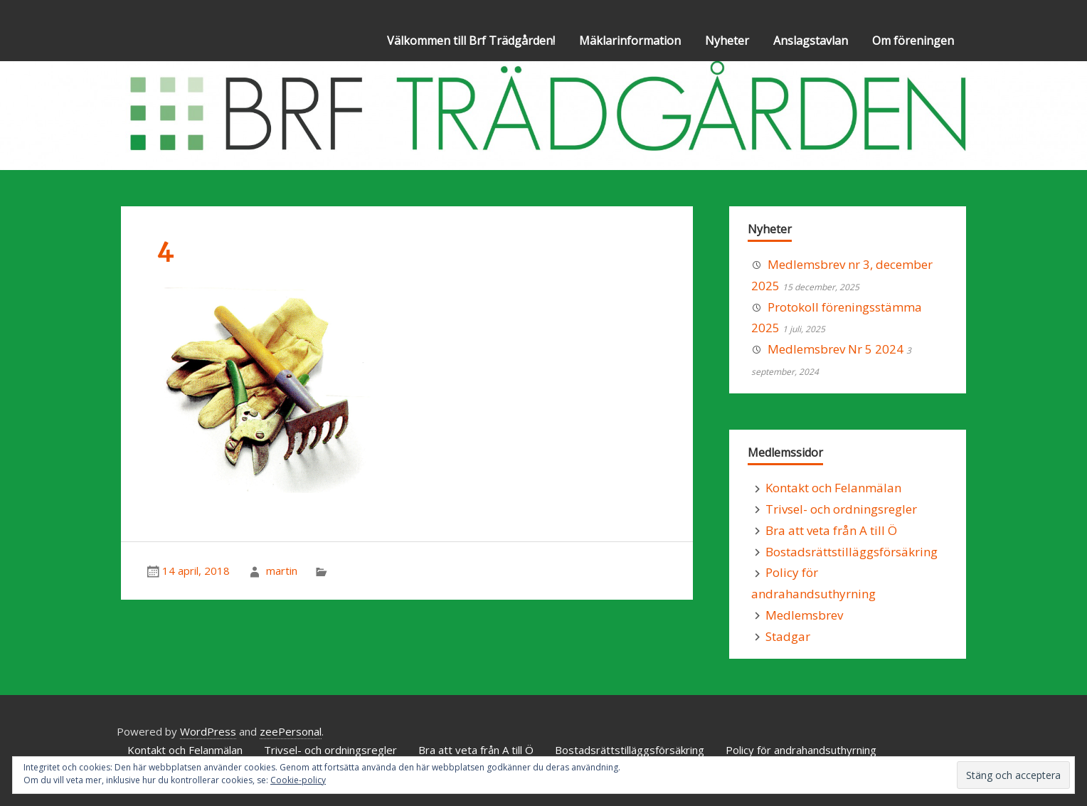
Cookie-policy (298, 780)
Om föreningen (913, 40)
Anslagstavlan (810, 40)
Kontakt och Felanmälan (833, 487)
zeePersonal (291, 731)
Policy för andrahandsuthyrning (801, 750)
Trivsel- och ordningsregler (841, 509)
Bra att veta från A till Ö (831, 530)
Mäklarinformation (630, 40)
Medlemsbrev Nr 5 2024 (835, 349)
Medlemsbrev (804, 615)
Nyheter (727, 40)
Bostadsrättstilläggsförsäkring (851, 551)
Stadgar (787, 636)
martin (281, 570)
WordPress (208, 731)
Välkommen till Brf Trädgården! (471, 40)
